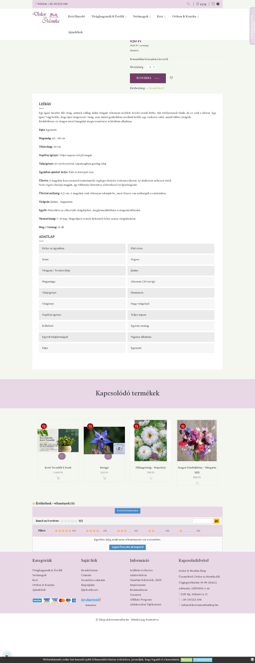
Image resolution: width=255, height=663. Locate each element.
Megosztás (145, 63)
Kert (35, 617)
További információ (202, 660)
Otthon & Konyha (43, 622)
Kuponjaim (87, 622)
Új (43, 463)
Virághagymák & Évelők (47, 607)
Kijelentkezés (89, 626)
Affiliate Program (141, 636)
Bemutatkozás (138, 626)
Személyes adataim (93, 617)
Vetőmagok (39, 612)
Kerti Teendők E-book (58, 504)
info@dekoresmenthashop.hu (199, 642)
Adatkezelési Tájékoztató (145, 641)
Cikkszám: (136, 69)
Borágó (104, 504)
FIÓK (203, 4)
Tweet (150, 63)
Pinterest (154, 63)
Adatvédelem (138, 612)
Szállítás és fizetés (141, 607)
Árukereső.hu (91, 642)
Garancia (135, 631)
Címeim (86, 612)
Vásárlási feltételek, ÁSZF (146, 617)
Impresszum (138, 622)
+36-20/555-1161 (58, 4)
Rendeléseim (89, 607)
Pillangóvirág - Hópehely (151, 504)
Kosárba (144, 114)
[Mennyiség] (150, 104)
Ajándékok (39, 626)
